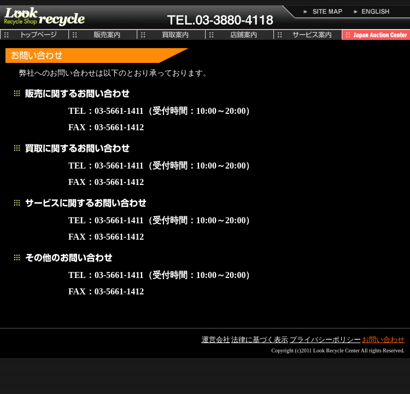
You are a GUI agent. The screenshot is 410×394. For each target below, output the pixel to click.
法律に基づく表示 (259, 339)
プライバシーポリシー (325, 339)
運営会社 (216, 339)
